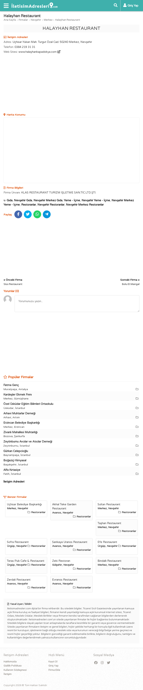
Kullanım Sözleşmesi (15, 670)
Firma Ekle (54, 670)
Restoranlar (28, 204)
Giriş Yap (53, 665)
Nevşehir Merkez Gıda (48, 200)
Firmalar (23, 19)
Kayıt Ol (52, 661)
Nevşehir (36, 19)
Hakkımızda (10, 661)
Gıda (9, 200)
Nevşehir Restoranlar (50, 204)
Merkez (48, 19)
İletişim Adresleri (13, 481)
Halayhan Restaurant (67, 19)
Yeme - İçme (72, 200)
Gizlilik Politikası (13, 665)
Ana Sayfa (10, 19)
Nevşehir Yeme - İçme (96, 200)
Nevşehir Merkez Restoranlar (85, 204)
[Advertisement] (71, 84)
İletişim (8, 674)
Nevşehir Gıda (23, 200)
